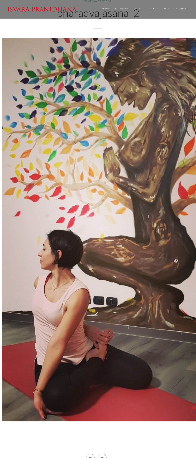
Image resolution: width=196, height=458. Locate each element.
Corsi (137, 8)
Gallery (152, 8)
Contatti (182, 8)
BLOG (167, 8)
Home (105, 8)
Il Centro (121, 8)
